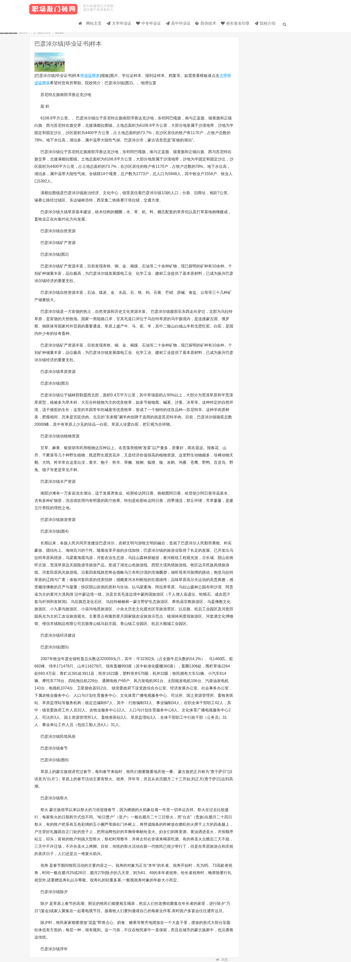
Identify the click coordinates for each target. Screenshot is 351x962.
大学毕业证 (79, 25)
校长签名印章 (215, 25)
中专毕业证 (113, 25)
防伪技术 (180, 25)
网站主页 (45, 25)
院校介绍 (250, 25)
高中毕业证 (148, 25)
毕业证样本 (90, 76)
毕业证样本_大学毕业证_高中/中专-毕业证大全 (53, 12)
